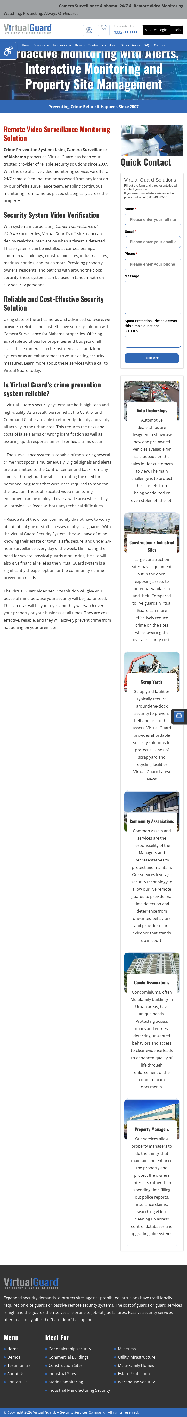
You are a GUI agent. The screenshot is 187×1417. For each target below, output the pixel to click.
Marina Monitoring (66, 1382)
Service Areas (130, 45)
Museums (127, 1349)
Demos (80, 45)
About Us (15, 1373)
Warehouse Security (136, 1382)
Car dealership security (70, 1349)
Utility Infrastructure (136, 1357)
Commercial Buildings (69, 1357)
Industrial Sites (62, 1373)
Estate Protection (134, 1373)
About (113, 45)
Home (26, 45)
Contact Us (17, 1382)
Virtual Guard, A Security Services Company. (69, 1412)
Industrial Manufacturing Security (79, 1390)
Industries (62, 45)
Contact (159, 45)
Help (177, 30)
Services (41, 45)
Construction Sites (66, 1365)
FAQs (146, 45)
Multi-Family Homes (136, 1365)
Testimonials (97, 45)
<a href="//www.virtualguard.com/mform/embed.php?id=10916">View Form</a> (152, 270)
